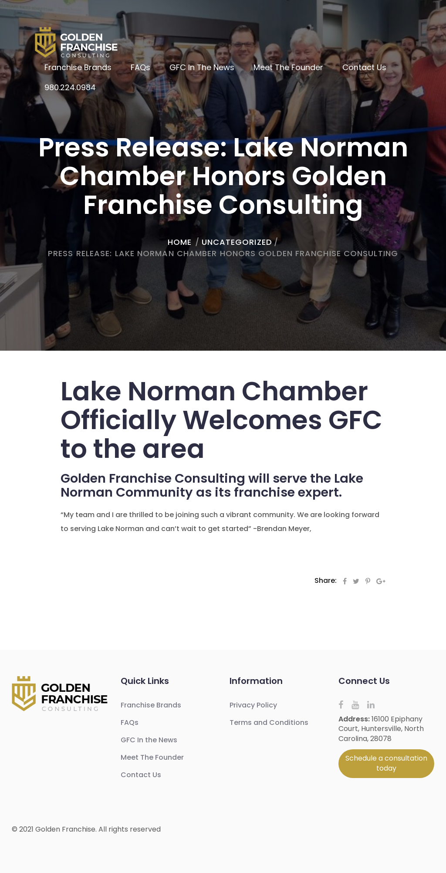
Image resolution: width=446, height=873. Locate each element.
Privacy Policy (253, 705)
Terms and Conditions (269, 722)
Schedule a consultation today (386, 763)
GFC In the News (201, 67)
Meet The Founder (288, 67)
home (180, 242)
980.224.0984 (70, 87)
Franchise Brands (78, 67)
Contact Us (364, 67)
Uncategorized (237, 242)
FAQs (140, 67)
